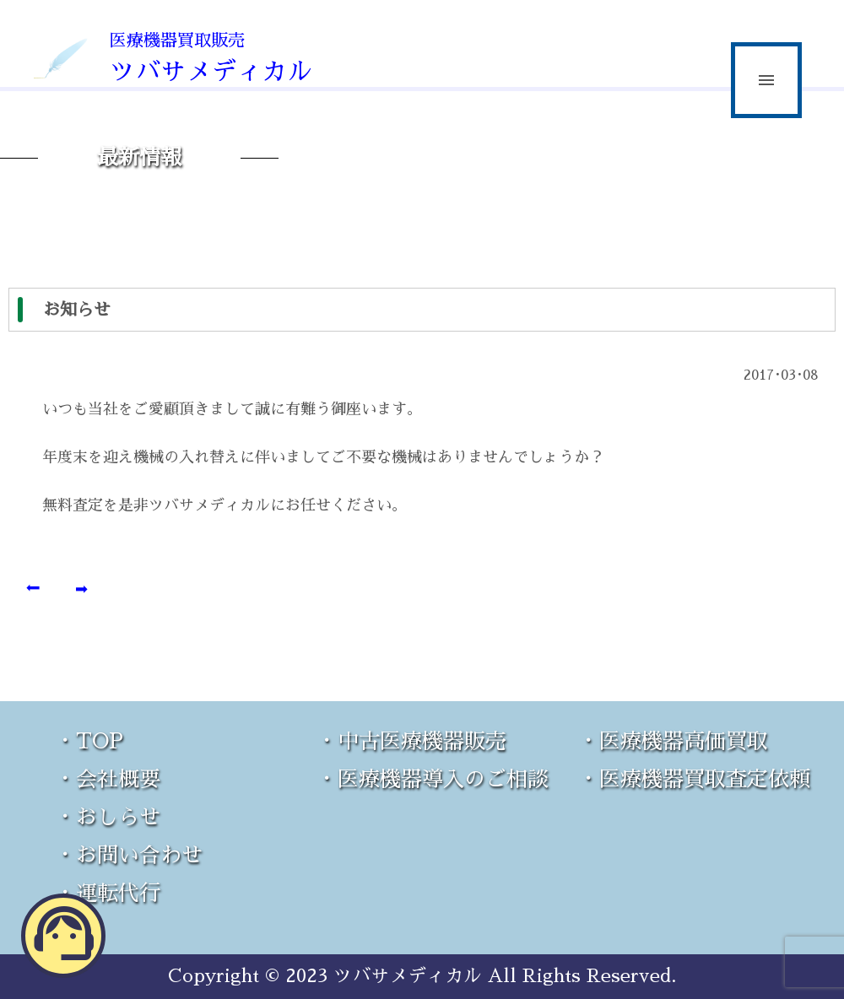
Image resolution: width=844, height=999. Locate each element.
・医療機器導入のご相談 (432, 779)
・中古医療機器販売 (411, 741)
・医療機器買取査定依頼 (694, 779)
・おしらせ (107, 817)
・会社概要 (107, 779)
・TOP (89, 741)
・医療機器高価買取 (673, 741)
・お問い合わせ (129, 855)
